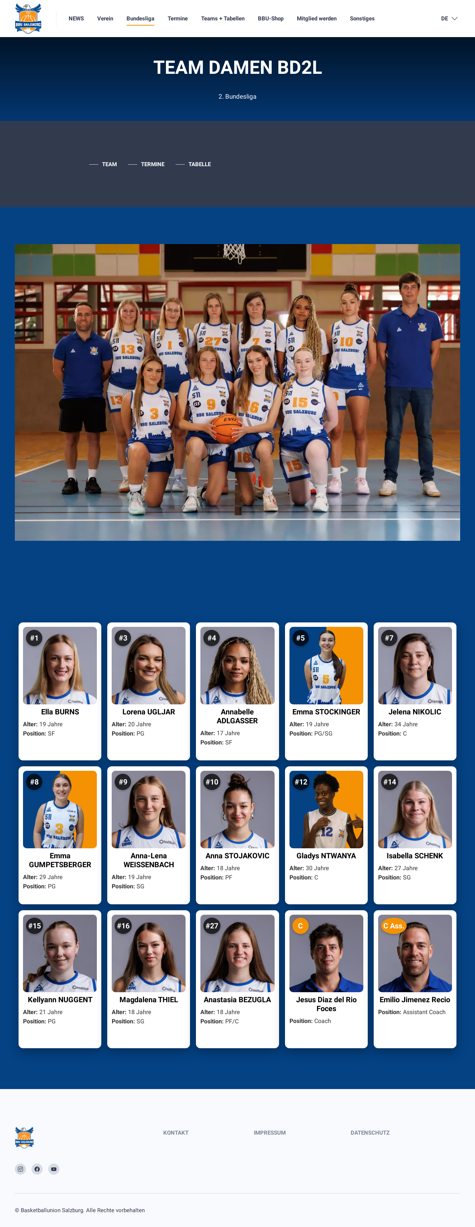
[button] (60, 691)
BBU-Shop (271, 18)
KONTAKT (176, 1132)
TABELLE (200, 164)
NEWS (76, 18)
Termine (178, 18)
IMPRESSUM (270, 1132)
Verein (105, 18)
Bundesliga (140, 18)
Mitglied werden (317, 18)
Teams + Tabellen (223, 18)
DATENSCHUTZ (370, 1132)
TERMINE (152, 164)
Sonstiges (362, 18)
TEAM (109, 164)
